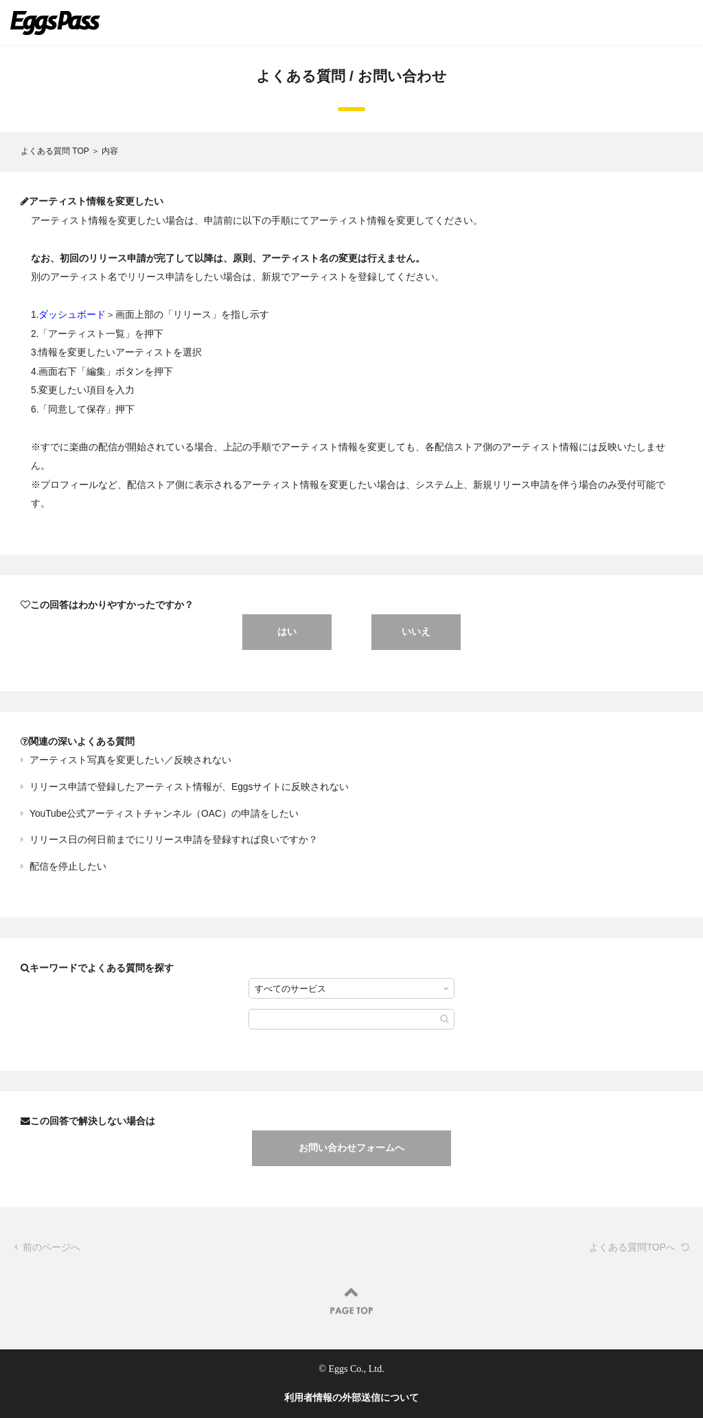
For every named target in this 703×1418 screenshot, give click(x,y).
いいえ (416, 631)
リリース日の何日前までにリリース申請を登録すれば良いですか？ (174, 840)
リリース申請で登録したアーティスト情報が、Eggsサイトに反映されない (189, 787)
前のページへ (51, 1247)
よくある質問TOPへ (632, 1247)
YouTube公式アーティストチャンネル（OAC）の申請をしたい (164, 814)
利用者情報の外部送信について (351, 1397)
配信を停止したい (68, 866)
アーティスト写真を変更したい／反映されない (130, 760)
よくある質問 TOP (55, 151)
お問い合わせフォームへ (351, 1147)
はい (287, 631)
